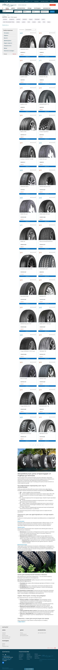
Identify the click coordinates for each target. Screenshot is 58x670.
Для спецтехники (6, 638)
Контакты (52, 1)
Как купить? (21, 655)
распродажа (37, 8)
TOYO (44, 22)
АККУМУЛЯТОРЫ (42, 630)
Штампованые (23, 634)
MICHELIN (5, 19)
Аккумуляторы (5, 646)
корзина (52, 4)
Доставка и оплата (44, 1)
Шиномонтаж (29, 656)
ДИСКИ (21, 630)
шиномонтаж (46, 8)
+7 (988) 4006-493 (12, 1)
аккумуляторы (21, 8)
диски (13, 8)
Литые (21, 632)
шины (7, 8)
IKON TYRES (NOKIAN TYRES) (8, 22)
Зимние (4, 632)
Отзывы (28, 659)
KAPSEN (18, 22)
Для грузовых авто (6, 637)
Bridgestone (11, 19)
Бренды (36, 654)
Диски (3, 644)
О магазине (36, 1)
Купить (28, 56)
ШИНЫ (3, 630)
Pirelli (29, 22)
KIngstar (30, 19)
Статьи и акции (38, 655)
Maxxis (49, 22)
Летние (3, 634)
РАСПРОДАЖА (5, 640)
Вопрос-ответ (29, 657)
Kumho (43, 19)
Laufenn (23, 22)
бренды (29, 8)
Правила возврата (28, 654)
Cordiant (34, 22)
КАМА (39, 22)
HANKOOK (25, 19)
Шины (3, 643)
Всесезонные (5, 635)
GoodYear (18, 19)
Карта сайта (37, 658)
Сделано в (29, 669)
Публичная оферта (5, 667)
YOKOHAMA (37, 19)
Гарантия (21, 659)
